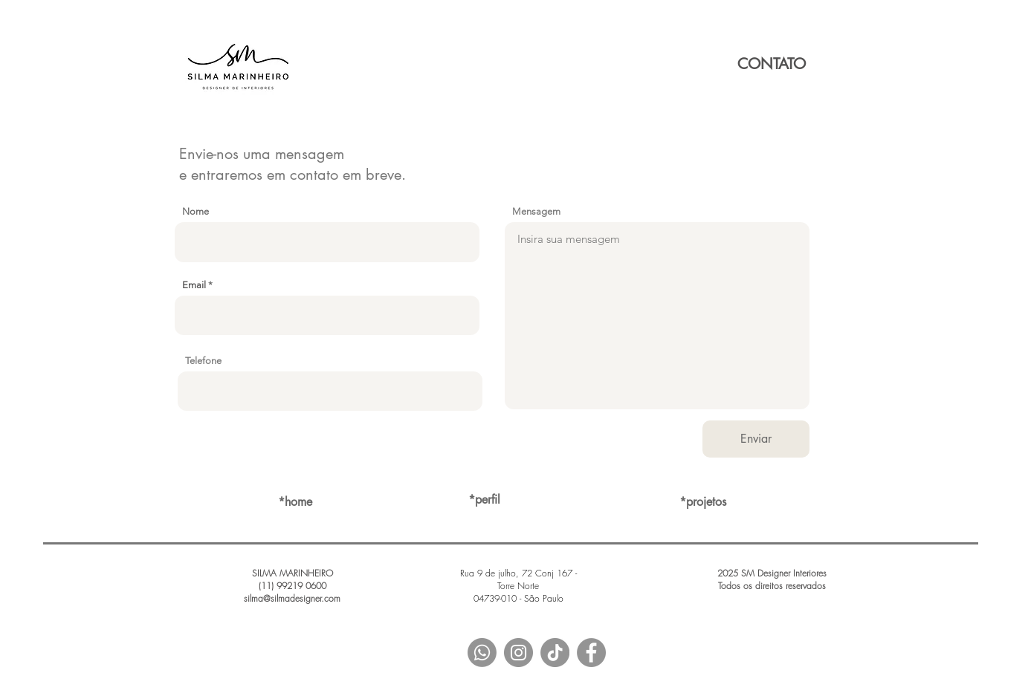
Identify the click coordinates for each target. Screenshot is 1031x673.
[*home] (295, 502)
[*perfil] (484, 500)
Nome (195, 211)
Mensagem (536, 211)
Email (194, 285)
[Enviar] (755, 439)
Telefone (203, 360)
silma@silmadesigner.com (292, 598)
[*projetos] (703, 502)
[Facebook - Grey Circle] (591, 652)
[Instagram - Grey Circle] (518, 652)
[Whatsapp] (482, 652)
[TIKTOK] (554, 652)
